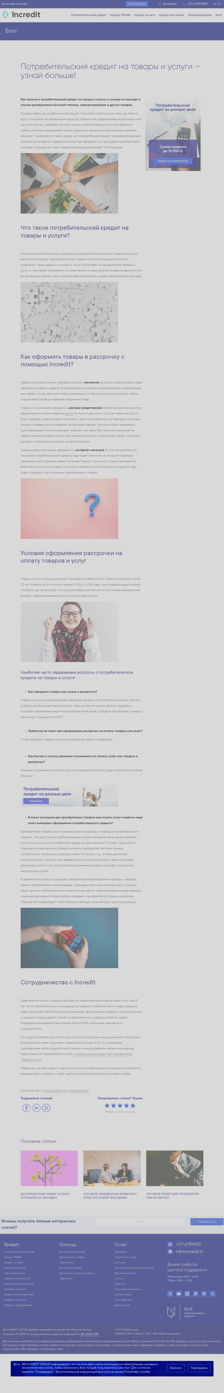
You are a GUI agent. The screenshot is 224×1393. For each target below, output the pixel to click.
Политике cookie (137, 1371)
